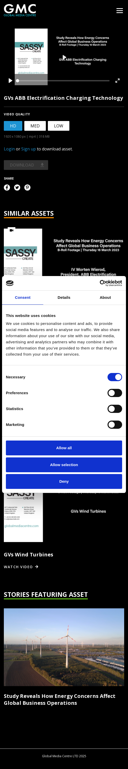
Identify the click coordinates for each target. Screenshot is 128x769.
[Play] (10, 80)
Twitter (17, 187)
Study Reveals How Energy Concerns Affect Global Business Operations (59, 699)
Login (9, 149)
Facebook (7, 187)
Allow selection (64, 465)
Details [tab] (64, 297)
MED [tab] (35, 126)
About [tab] (105, 297)
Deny (64, 481)
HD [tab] (13, 126)
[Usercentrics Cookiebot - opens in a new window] (99, 283)
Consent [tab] (22, 297)
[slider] (63, 80)
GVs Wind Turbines (28, 554)
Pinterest (27, 187)
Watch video (18, 566)
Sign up (28, 149)
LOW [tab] (58, 126)
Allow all (64, 448)
